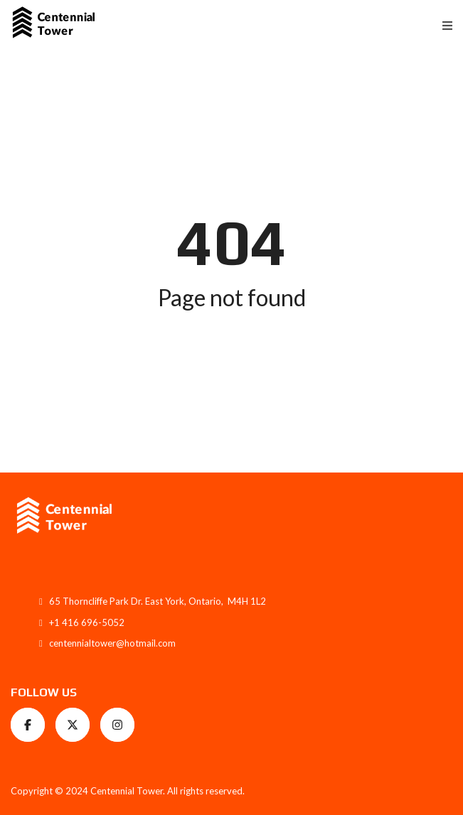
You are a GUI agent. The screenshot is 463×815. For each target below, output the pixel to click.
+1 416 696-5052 (86, 622)
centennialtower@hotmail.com (112, 643)
